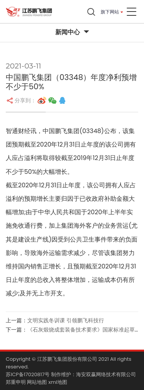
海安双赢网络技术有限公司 (106, 374)
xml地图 (57, 382)
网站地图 (37, 382)
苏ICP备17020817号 (28, 374)
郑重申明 (16, 382)
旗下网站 (110, 11)
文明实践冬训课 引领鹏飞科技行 (65, 320)
